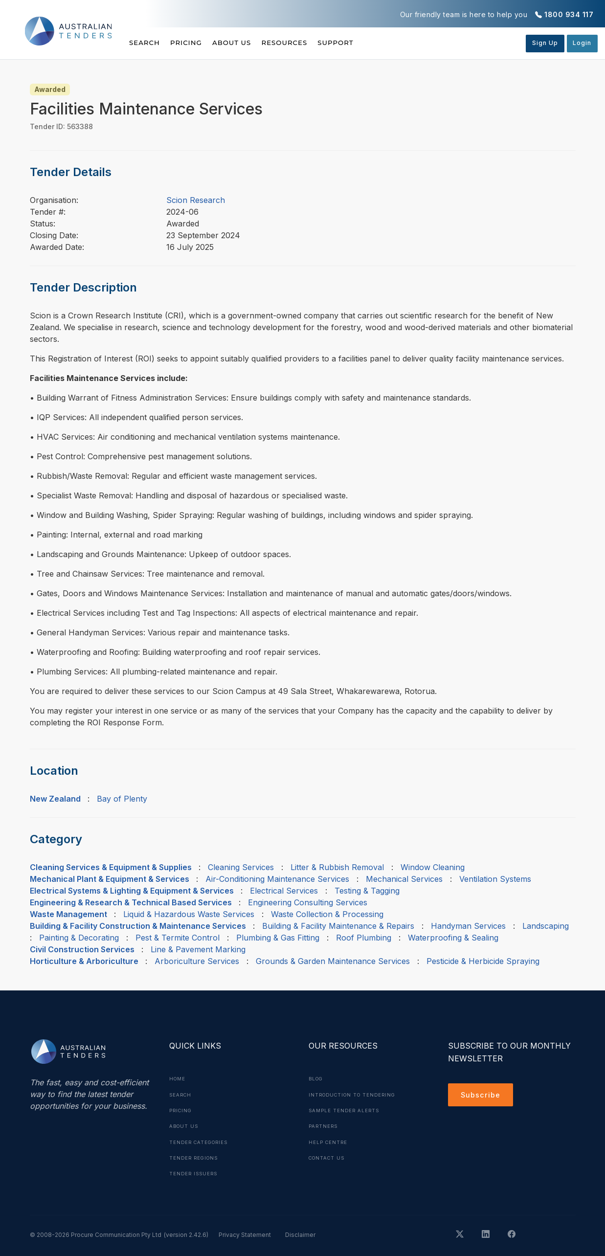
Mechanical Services (404, 879)
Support (373, 42)
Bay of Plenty (122, 799)
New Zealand (55, 799)
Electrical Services (284, 891)
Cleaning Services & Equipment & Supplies (111, 867)
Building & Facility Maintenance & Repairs (338, 926)
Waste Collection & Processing (327, 914)
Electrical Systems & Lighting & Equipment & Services (132, 891)
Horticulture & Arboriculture (84, 961)
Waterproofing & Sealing (453, 937)
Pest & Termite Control (177, 937)
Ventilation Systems (495, 879)
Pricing (195, 42)
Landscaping (545, 926)
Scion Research (195, 200)
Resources (312, 42)
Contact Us (328, 1157)
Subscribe (482, 1096)
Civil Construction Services (82, 949)
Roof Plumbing (363, 937)
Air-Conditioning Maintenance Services (277, 879)
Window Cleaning (433, 867)
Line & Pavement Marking (198, 949)
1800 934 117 (568, 14)
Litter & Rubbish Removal (337, 867)
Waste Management (68, 914)
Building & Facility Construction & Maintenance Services (138, 926)
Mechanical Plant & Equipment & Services (109, 879)
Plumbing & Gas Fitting (277, 937)
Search (145, 42)
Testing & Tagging (367, 891)
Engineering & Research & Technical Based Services (131, 902)
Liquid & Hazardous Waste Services (188, 914)
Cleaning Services (241, 867)
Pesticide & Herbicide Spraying (482, 961)
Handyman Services (468, 926)
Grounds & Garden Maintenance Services (333, 961)
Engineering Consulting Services (307, 902)
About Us (250, 42)
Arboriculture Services (197, 961)
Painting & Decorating (79, 937)
